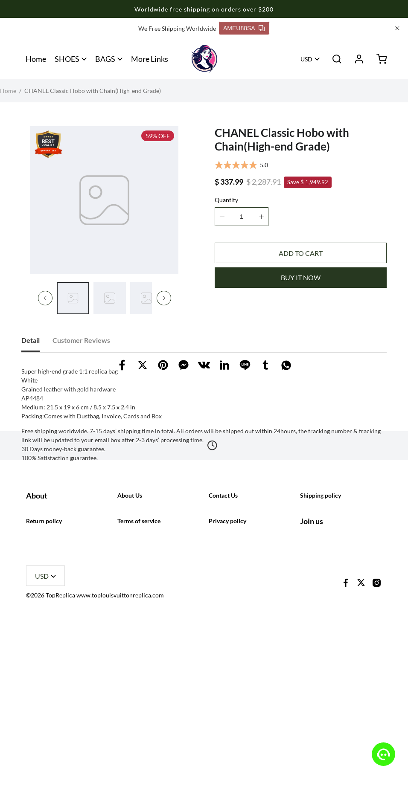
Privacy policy (227, 692)
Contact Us (223, 613)
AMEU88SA (244, 28)
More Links (149, 59)
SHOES (67, 59)
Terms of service (138, 692)
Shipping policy (320, 613)
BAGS (105, 59)
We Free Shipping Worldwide (177, 28)
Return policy (44, 692)
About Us (129, 613)
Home (36, 59)
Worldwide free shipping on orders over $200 (204, 9)
